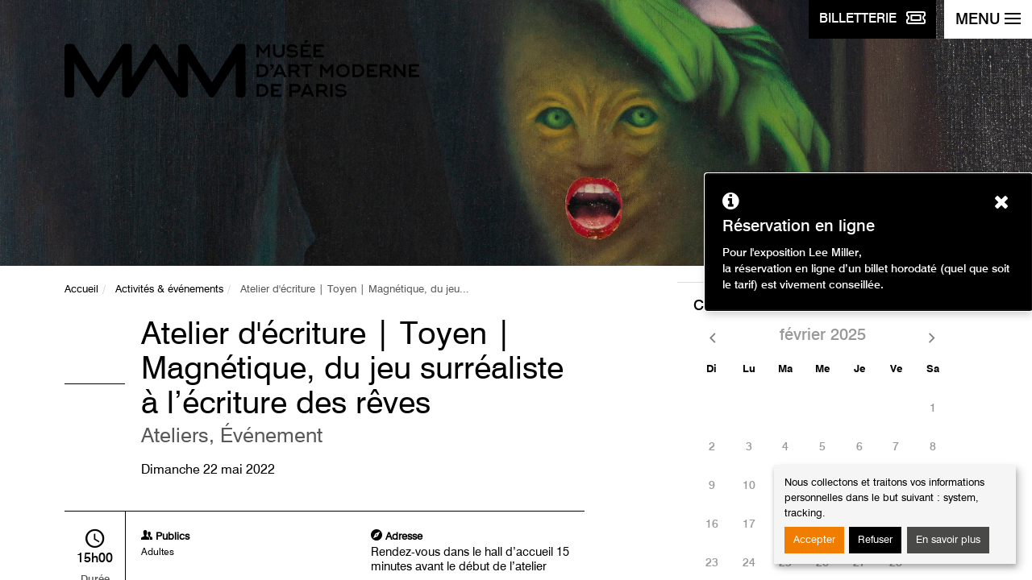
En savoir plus (948, 540)
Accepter (814, 540)
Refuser (875, 540)
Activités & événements (169, 289)
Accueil (81, 289)
